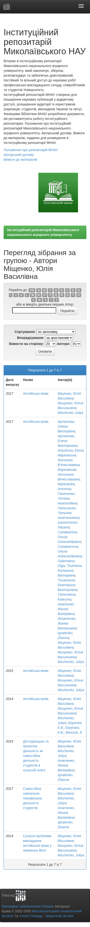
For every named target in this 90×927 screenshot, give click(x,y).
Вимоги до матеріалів (20, 159)
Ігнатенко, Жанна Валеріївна (66, 609)
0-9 (32, 290)
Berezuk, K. (74, 732)
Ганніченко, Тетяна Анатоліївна (67, 498)
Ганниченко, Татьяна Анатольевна (68, 513)
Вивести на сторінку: (26, 344)
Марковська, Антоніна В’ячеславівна (68, 460)
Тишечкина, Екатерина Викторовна (67, 585)
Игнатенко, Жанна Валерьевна (67, 623)
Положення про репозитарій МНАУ (31, 150)
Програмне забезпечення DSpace (27, 906)
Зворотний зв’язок (59, 916)
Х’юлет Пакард (30, 916)
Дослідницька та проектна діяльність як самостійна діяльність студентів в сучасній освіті (36, 755)
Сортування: (25, 332)
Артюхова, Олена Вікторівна (66, 426)
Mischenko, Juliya (71, 662)
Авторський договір (19, 155)
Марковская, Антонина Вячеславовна (69, 474)
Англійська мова (35, 393)
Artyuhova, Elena (70, 450)
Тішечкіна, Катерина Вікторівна (70, 570)
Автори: (63, 344)
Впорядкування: (30, 338)
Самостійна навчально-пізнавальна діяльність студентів (32, 798)
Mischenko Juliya (70, 413)
